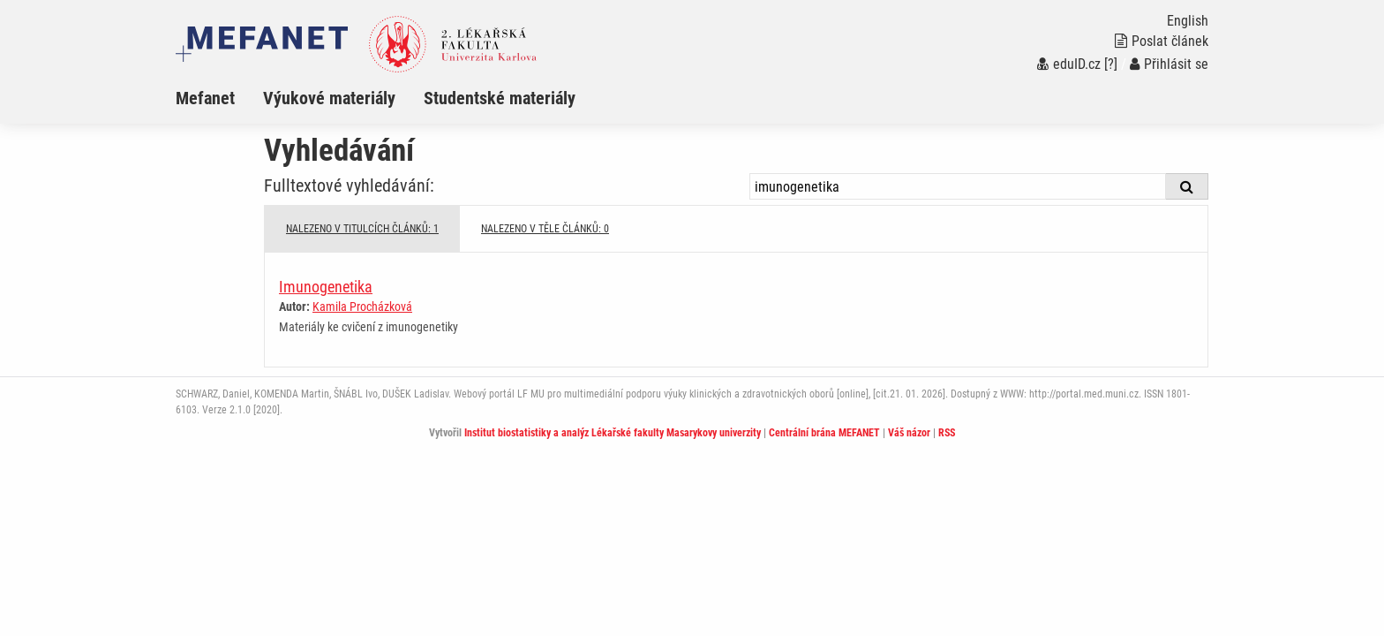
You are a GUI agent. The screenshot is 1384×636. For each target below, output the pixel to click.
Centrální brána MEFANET (824, 433)
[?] (1110, 64)
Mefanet (205, 98)
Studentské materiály (499, 98)
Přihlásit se (1169, 64)
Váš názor (909, 433)
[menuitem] (219, 98)
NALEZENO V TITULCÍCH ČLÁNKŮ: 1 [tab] (362, 229)
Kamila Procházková (362, 306)
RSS (946, 433)
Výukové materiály (329, 98)
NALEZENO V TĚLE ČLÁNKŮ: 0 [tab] (545, 229)
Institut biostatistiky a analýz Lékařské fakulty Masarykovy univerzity (612, 433)
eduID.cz (1069, 64)
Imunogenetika (325, 286)
